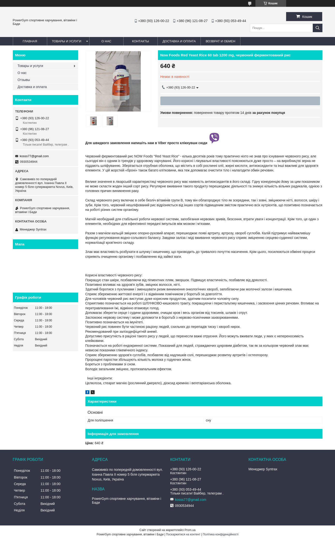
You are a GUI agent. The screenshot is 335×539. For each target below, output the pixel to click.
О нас (107, 41)
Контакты (140, 41)
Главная (30, 41)
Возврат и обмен (220, 41)
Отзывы (24, 80)
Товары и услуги (67, 41)
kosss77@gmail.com (34, 156)
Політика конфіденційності (220, 534)
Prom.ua (190, 530)
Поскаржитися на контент (183, 534)
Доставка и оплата (179, 41)
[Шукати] (317, 28)
